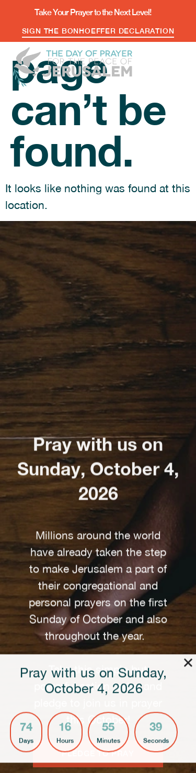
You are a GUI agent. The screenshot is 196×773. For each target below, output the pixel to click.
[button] (174, 63)
